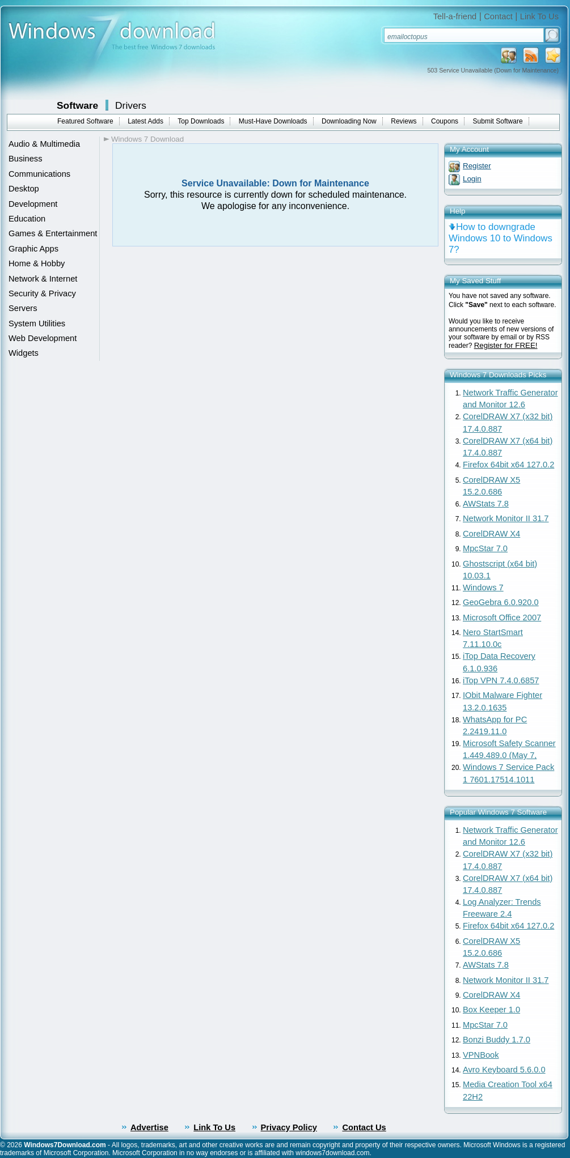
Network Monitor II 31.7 (506, 518)
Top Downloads (201, 121)
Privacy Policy (289, 1127)
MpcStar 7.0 (485, 548)
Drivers (130, 105)
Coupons (444, 121)
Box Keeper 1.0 (491, 1009)
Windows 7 (483, 587)
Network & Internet (43, 278)
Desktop (24, 188)
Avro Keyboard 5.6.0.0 (504, 1069)
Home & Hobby (37, 263)
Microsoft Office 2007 (502, 617)
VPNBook (481, 1054)
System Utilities (37, 323)
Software (77, 105)
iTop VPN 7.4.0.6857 (501, 680)
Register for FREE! (506, 345)
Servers (23, 308)
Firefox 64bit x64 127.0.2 (508, 464)
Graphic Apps (33, 248)
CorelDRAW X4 (491, 533)
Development (33, 203)
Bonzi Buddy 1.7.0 (496, 1039)
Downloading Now (349, 121)
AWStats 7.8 (486, 503)
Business (25, 158)
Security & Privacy (42, 293)
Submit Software (498, 121)
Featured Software (85, 121)
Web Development (43, 338)
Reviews (403, 121)
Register (477, 165)
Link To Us (539, 16)
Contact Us (364, 1127)
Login (472, 178)
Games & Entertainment (53, 233)
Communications (39, 173)
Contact (498, 16)
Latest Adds (145, 121)
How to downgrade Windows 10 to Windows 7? (500, 238)
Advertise (149, 1127)
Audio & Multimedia (44, 143)
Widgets (24, 352)
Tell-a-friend (455, 16)
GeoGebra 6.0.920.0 (501, 602)
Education (27, 218)
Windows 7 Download (147, 139)
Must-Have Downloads (273, 121)
